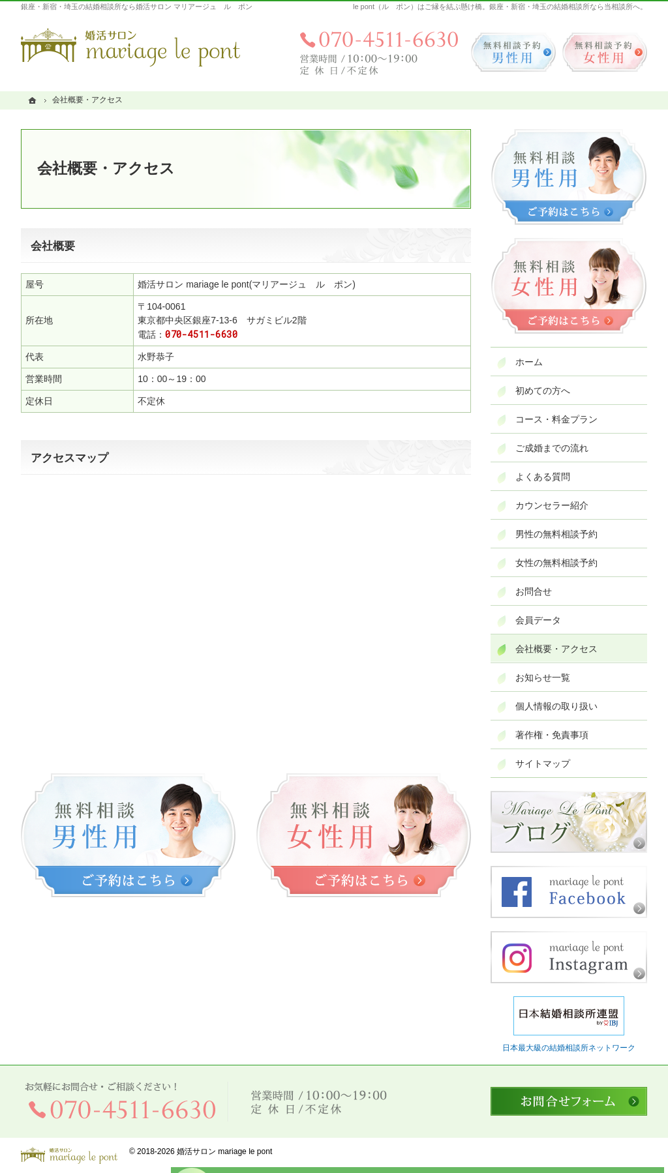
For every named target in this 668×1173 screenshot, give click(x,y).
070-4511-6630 (201, 334)
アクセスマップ (69, 458)
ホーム (529, 362)
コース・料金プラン (556, 419)
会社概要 (53, 246)
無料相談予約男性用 (513, 52)
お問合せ (533, 591)
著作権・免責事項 (551, 735)
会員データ (538, 620)
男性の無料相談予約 (556, 534)
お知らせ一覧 (542, 677)
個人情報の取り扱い (556, 706)
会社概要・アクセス (556, 649)
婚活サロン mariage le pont (224, 1151)
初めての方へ (542, 390)
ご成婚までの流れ (551, 448)
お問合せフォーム (569, 1101)
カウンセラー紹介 (551, 505)
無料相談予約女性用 (604, 52)
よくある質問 (542, 476)
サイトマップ (542, 763)
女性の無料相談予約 (556, 562)
